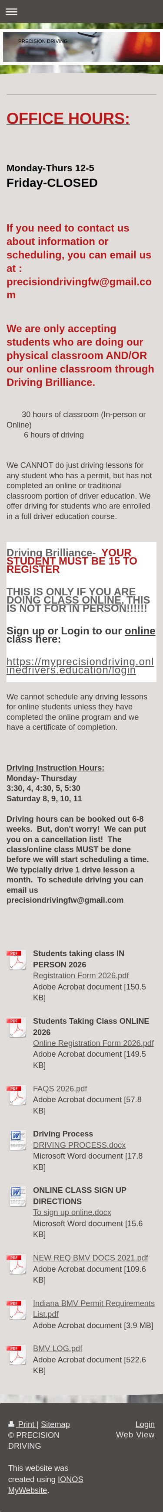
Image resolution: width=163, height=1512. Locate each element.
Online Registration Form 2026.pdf (93, 1043)
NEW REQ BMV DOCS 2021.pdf (90, 1258)
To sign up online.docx (72, 1212)
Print (22, 1424)
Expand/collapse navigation (81, 11)
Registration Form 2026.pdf (81, 975)
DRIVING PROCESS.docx (79, 1145)
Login (145, 1424)
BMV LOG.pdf (57, 1348)
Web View (135, 1434)
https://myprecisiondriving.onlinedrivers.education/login (80, 666)
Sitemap (55, 1424)
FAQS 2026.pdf (60, 1088)
